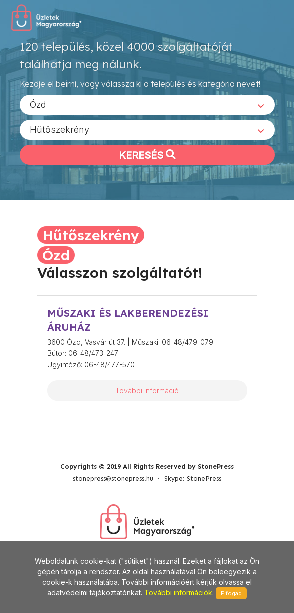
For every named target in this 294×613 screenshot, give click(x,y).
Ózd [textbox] (38, 104)
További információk (178, 592)
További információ (147, 390)
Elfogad (231, 593)
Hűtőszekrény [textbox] (59, 129)
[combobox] (147, 105)
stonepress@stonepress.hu (113, 478)
